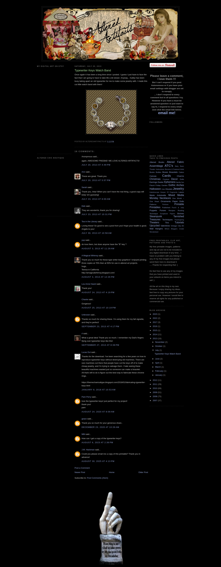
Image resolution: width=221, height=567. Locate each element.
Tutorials (179, 222)
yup (83, 240)
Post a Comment (82, 468)
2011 (155, 384)
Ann (83, 172)
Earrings (153, 182)
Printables (155, 207)
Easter (161, 182)
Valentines (165, 226)
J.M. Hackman (88, 449)
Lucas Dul (86, 352)
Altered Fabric (175, 162)
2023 (155, 314)
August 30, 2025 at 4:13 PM (98, 461)
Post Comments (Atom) (97, 478)
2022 (155, 318)
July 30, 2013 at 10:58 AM (97, 233)
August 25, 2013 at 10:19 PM (99, 308)
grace (84, 419)
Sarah (84, 187)
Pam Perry (86, 397)
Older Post (143, 472)
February (159, 371)
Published (166, 207)
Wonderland (154, 232)
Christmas (155, 179)
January (159, 375)
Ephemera (169, 182)
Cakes (181, 172)
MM (83, 434)
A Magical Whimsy (90, 255)
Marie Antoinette (158, 195)
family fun (180, 182)
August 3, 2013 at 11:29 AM (98, 248)
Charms (180, 176)
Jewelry (178, 188)
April (157, 363)
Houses (169, 189)
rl (82, 333)
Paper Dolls (178, 201)
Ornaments (166, 201)
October (159, 346)
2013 (155, 338)
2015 (155, 330)
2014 (155, 334)
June (157, 359)
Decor (174, 179)
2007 (155, 400)
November (160, 342)
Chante (85, 299)
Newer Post (80, 472)
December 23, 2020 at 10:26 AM (100, 427)
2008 (155, 396)
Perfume (165, 204)
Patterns (153, 204)
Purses (163, 210)
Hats (163, 189)
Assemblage (156, 166)
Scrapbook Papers (167, 214)
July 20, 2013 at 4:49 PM (96, 165)
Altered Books (157, 162)
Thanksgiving (179, 220)
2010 (155, 388)
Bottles (158, 172)
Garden (164, 185)
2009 (155, 392)
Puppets (153, 210)
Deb (83, 206)
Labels (181, 192)
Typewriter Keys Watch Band (168, 354)
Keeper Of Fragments (169, 192)
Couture (166, 179)
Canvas (153, 176)
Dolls (182, 179)
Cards (166, 175)
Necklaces (165, 198)
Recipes (172, 210)
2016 (155, 326)
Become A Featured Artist (174, 169)
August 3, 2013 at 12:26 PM (98, 277)
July (157, 350)
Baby (177, 166)
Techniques (167, 219)
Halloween (155, 189)
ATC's (169, 165)
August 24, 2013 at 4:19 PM (98, 292)
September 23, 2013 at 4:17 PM (100, 326)
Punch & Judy (178, 207)
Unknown (86, 315)
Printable (179, 204)
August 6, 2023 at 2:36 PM (97, 442)
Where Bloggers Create (174, 229)
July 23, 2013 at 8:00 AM (96, 199)
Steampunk (156, 216)
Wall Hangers (156, 229)
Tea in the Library (89, 221)
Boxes (165, 172)
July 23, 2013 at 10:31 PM (97, 214)
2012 (155, 380)
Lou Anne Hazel (89, 284)
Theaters (154, 222)
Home (112, 472)
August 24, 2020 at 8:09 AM (98, 412)
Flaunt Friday (155, 185)
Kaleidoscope (154, 192)
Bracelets (173, 172)
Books (152, 172)
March (158, 367)
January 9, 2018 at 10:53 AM (99, 390)
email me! (167, 113)
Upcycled (155, 225)
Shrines (180, 213)
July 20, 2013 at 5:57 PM (96, 180)
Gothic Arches (176, 185)
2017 (155, 322)
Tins (167, 222)
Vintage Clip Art (177, 226)
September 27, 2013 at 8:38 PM (100, 345)
